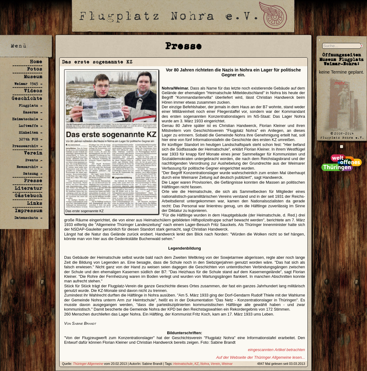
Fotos (34, 69)
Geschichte (27, 98)
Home (36, 61)
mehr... (341, 83)
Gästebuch (28, 195)
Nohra (204, 363)
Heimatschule (183, 363)
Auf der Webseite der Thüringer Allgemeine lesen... (260, 357)
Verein (33, 153)
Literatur (28, 188)
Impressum (28, 210)
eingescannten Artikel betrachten (276, 349)
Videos (33, 90)
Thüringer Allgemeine (88, 363)
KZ (197, 363)
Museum (33, 76)
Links (34, 203)
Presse (33, 180)
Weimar (227, 363)
